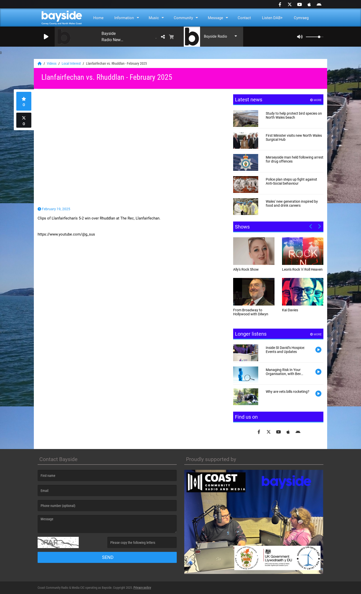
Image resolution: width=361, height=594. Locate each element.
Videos (52, 63)
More (315, 100)
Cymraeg (301, 18)
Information (124, 18)
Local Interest (71, 63)
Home (98, 18)
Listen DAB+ (272, 18)
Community (183, 18)
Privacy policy (142, 587)
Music (154, 18)
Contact (244, 18)
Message (215, 18)
